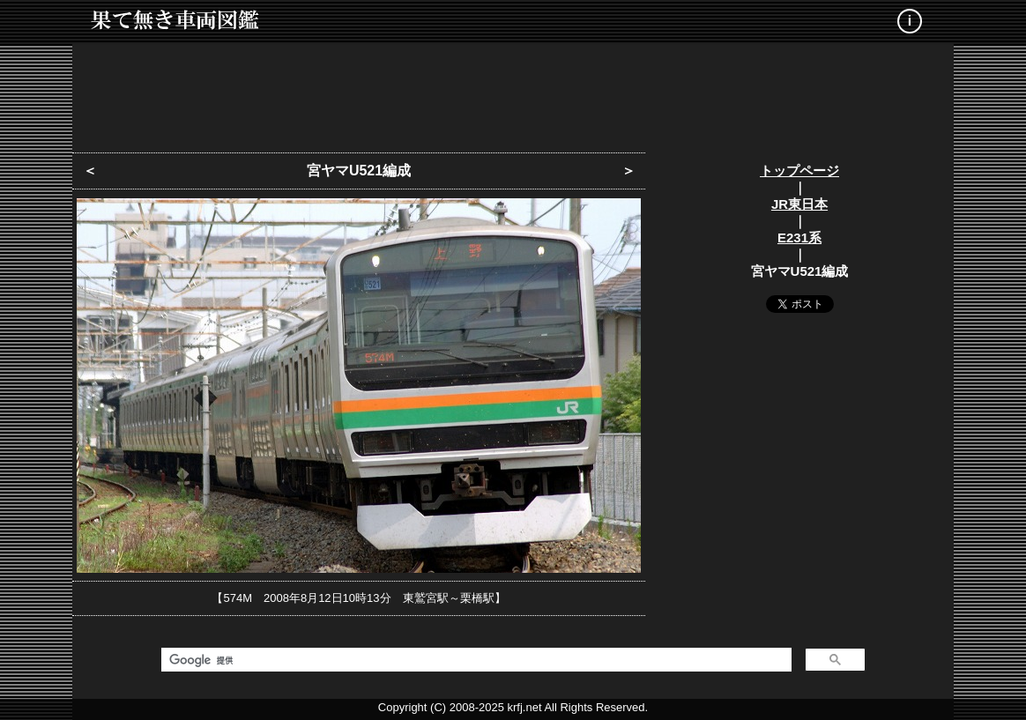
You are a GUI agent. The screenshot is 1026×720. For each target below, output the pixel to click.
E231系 (799, 237)
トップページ (799, 170)
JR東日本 (799, 204)
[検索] (474, 660)
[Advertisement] (513, 92)
